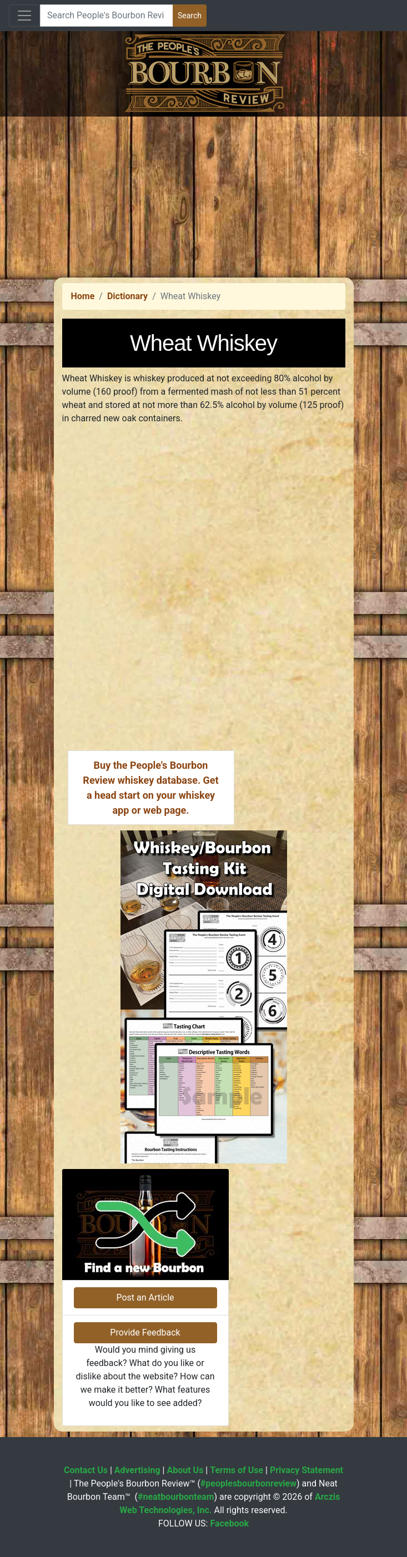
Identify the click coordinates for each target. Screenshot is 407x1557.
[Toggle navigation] (24, 15)
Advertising (137, 1470)
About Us (185, 1470)
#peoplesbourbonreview (248, 1483)
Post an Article (145, 1297)
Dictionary (127, 296)
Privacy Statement (306, 1470)
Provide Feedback (145, 1332)
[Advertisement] (203, 194)
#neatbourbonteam (176, 1497)
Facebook (229, 1523)
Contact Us (86, 1470)
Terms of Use (236, 1470)
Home (83, 296)
